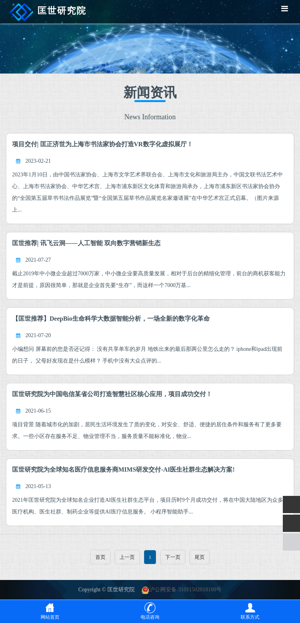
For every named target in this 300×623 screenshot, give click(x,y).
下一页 (172, 557)
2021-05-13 (38, 486)
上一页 (127, 557)
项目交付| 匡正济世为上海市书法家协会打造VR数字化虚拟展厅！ (102, 144)
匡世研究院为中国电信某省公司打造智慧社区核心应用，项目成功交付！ (112, 394)
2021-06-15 (38, 411)
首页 (100, 557)
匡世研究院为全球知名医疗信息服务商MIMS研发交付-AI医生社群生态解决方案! (123, 469)
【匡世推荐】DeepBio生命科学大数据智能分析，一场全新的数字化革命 (111, 318)
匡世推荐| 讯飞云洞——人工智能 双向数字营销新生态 (86, 243)
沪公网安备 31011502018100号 (181, 589)
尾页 (200, 557)
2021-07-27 (38, 260)
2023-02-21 (38, 161)
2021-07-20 (38, 335)
